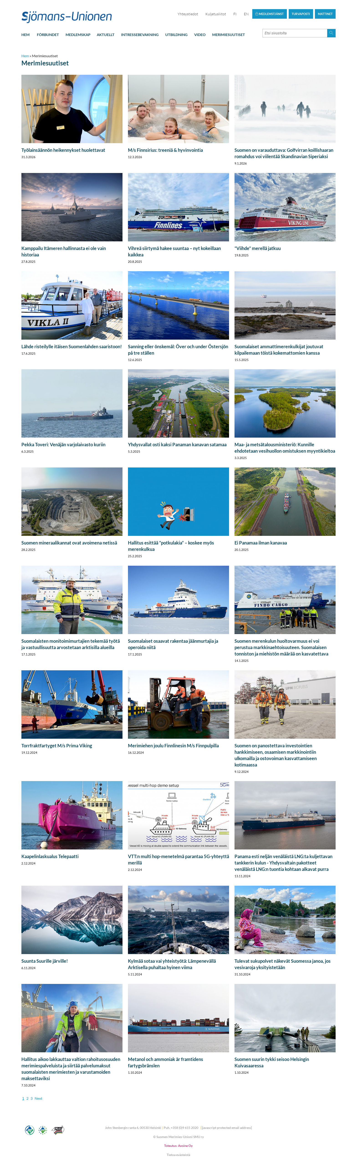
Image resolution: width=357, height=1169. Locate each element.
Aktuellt (106, 34)
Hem (25, 34)
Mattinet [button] (325, 14)
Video (200, 34)
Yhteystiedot (188, 14)
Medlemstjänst (269, 14)
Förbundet (48, 34)
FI (235, 14)
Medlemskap (78, 34)
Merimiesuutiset (228, 34)
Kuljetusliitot (215, 14)
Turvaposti (301, 14)
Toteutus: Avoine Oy (178, 1146)
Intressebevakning (140, 34)
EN (246, 14)
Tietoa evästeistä (178, 1155)
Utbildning (176, 34)
